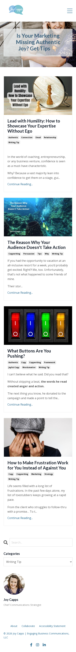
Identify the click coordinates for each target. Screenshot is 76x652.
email (38, 137)
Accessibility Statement (52, 626)
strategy (48, 474)
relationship (50, 137)
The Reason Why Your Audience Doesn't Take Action (36, 245)
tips (40, 253)
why (47, 253)
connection (26, 137)
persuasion (28, 253)
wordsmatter (29, 367)
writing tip (14, 142)
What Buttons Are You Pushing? (29, 353)
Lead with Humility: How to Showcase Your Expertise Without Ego (33, 126)
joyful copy (14, 367)
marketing (36, 474)
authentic (13, 137)
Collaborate (28, 626)
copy (23, 362)
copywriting (14, 253)
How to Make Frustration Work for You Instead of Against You (37, 465)
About (13, 626)
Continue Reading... (20, 184)
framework (49, 362)
